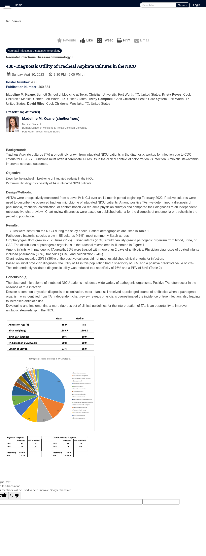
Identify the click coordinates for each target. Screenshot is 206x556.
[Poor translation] (14, 495)
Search (182, 5)
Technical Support (50, 548)
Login (196, 5)
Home (18, 5)
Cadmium (28, 548)
